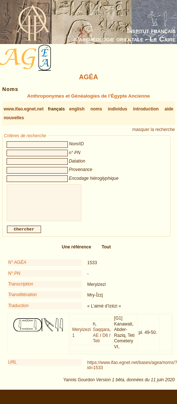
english (77, 109)
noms (96, 109)
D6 (105, 339)
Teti (96, 345)
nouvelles (14, 117)
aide (169, 109)
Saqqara (101, 333)
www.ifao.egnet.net (24, 109)
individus (118, 109)
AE (96, 339)
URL (12, 366)
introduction (146, 109)
